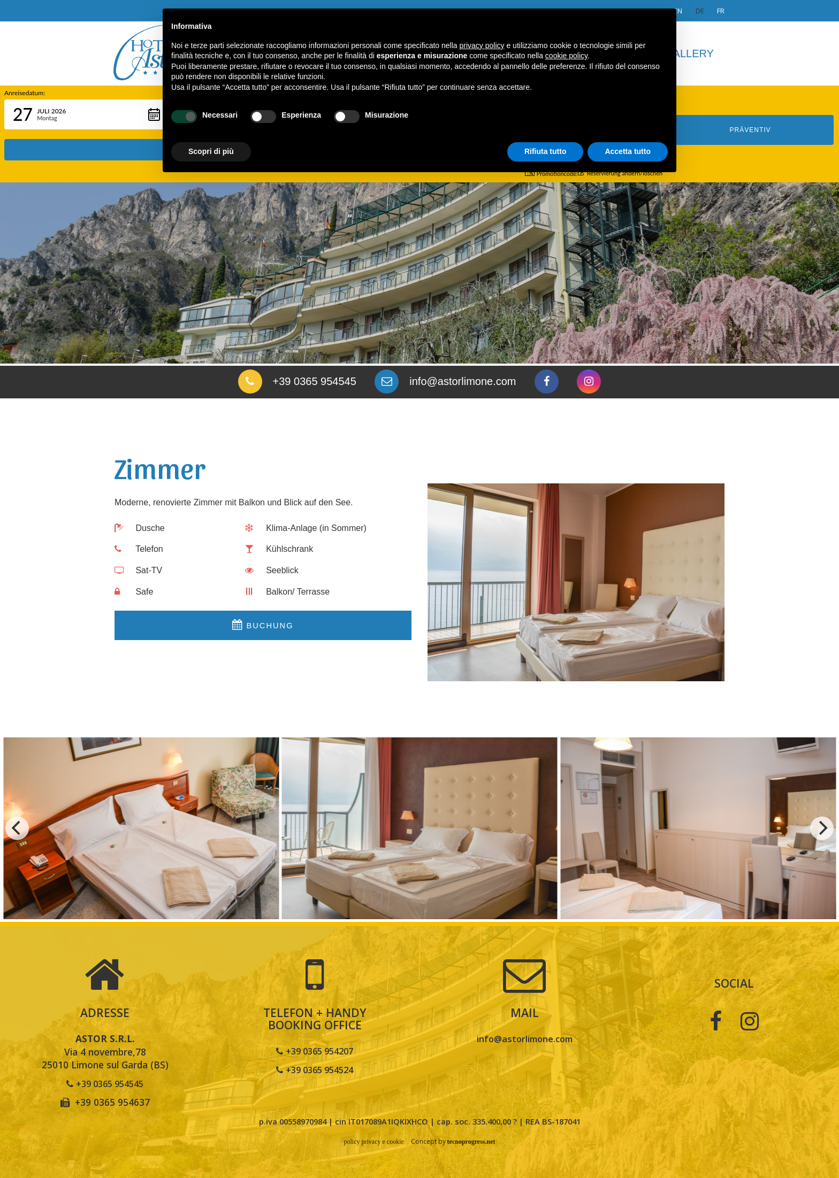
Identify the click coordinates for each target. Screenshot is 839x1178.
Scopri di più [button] (211, 151)
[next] (822, 828)
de (700, 11)
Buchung (262, 626)
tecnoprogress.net (473, 1141)
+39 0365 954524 (314, 1069)
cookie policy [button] (566, 55)
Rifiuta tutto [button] (545, 151)
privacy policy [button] (482, 45)
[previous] (17, 828)
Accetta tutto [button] (628, 151)
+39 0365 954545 (105, 1083)
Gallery (689, 53)
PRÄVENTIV (750, 114)
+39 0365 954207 (314, 1050)
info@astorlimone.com (524, 1038)
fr (720, 11)
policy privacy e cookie (372, 1141)
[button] (86, 114)
